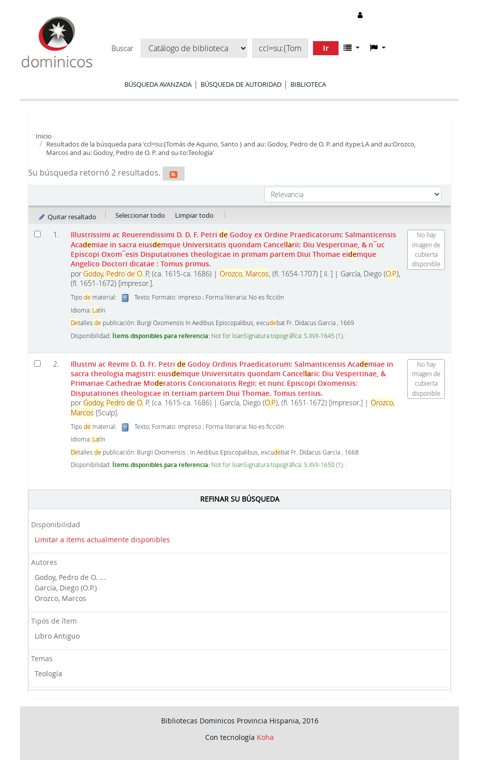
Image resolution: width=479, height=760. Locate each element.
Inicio (44, 136)
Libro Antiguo (57, 636)
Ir (326, 48)
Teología (48, 673)
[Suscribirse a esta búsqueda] (174, 174)
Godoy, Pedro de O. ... (70, 577)
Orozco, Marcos (60, 598)
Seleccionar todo (140, 215)
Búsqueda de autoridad (241, 84)
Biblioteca (308, 84)
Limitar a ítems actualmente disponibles (102, 539)
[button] (352, 48)
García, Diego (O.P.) (66, 587)
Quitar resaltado (67, 216)
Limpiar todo (194, 215)
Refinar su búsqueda (239, 499)
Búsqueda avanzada (158, 84)
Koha (265, 737)
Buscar (122, 48)
